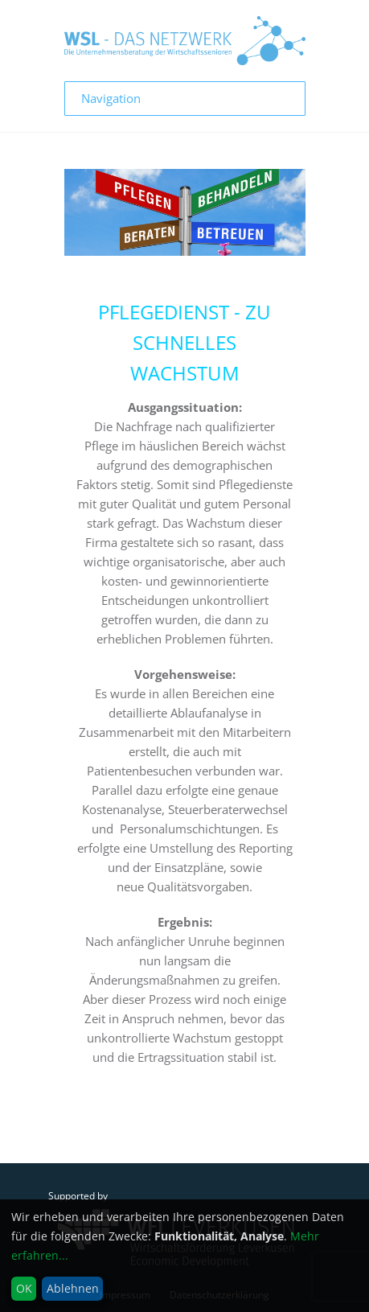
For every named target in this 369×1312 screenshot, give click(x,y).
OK (24, 1288)
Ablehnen (73, 1288)
